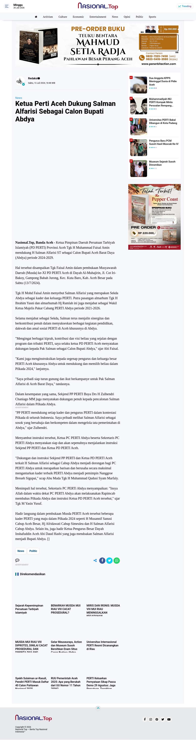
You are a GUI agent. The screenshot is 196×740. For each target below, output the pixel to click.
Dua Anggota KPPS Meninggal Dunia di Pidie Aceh (162, 81)
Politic (141, 16)
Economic (78, 16)
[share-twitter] (109, 560)
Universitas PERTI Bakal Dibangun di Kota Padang (162, 121)
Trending (186, 6)
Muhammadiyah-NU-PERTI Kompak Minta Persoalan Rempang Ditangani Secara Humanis (163, 102)
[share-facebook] (101, 560)
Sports (154, 16)
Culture (61, 16)
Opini (128, 16)
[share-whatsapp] (116, 560)
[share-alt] (93, 560)
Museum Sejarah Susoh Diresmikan (161, 163)
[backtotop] (98, 709)
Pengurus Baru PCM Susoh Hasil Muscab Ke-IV (163, 142)
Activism (46, 16)
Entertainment (98, 16)
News (116, 16)
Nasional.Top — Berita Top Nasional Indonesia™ (31, 731)
